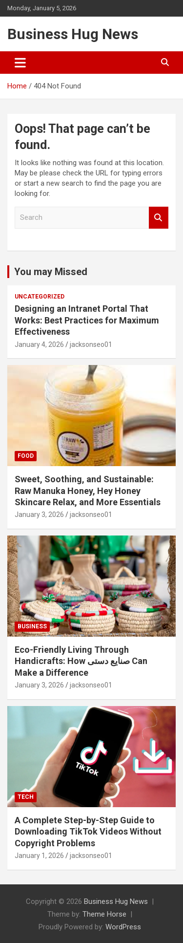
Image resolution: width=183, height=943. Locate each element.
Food (26, 455)
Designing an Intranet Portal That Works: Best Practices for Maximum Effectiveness (87, 320)
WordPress (123, 926)
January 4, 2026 (39, 344)
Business (32, 626)
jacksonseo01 (91, 344)
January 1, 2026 (39, 855)
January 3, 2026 (39, 514)
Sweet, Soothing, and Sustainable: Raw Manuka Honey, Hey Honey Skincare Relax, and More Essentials (88, 490)
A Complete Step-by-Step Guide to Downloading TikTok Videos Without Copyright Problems (88, 831)
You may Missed (50, 272)
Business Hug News (72, 34)
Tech (26, 796)
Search (158, 218)
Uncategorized (39, 296)
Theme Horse (104, 914)
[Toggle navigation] (20, 62)
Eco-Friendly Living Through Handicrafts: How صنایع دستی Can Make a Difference (81, 661)
